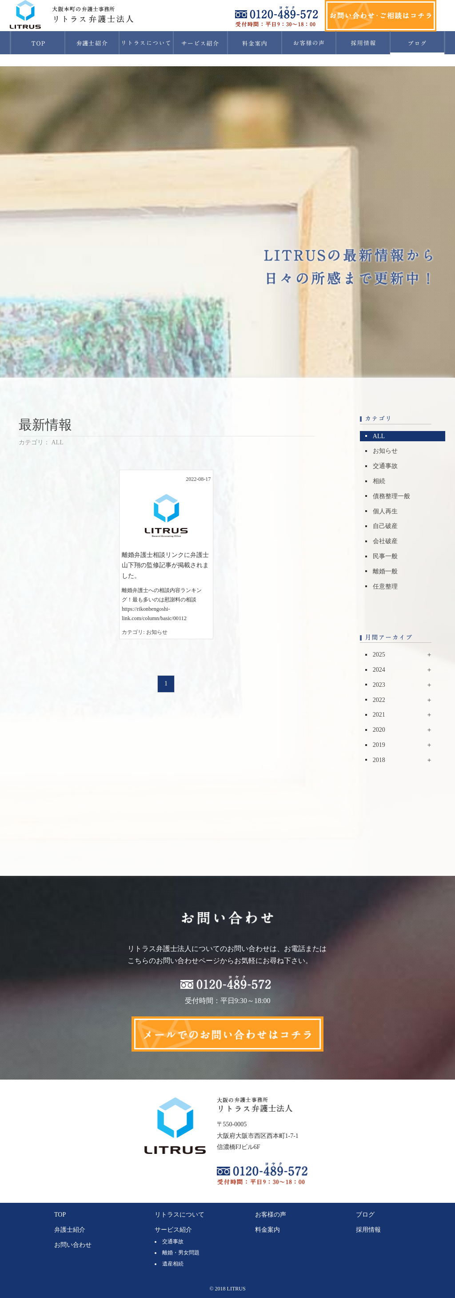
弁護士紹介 (69, 1229)
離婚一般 (385, 571)
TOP (60, 1214)
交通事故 (385, 466)
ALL (379, 436)
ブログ (365, 1214)
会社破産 (385, 541)
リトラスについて (179, 1214)
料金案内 (267, 1229)
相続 (379, 481)
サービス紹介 (173, 1229)
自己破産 (385, 526)
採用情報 (368, 1229)
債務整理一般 (391, 496)
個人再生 (385, 511)
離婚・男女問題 (181, 1253)
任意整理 (385, 586)
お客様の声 (270, 1214)
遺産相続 (173, 1264)
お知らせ (385, 450)
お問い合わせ (73, 1245)
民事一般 (385, 556)
